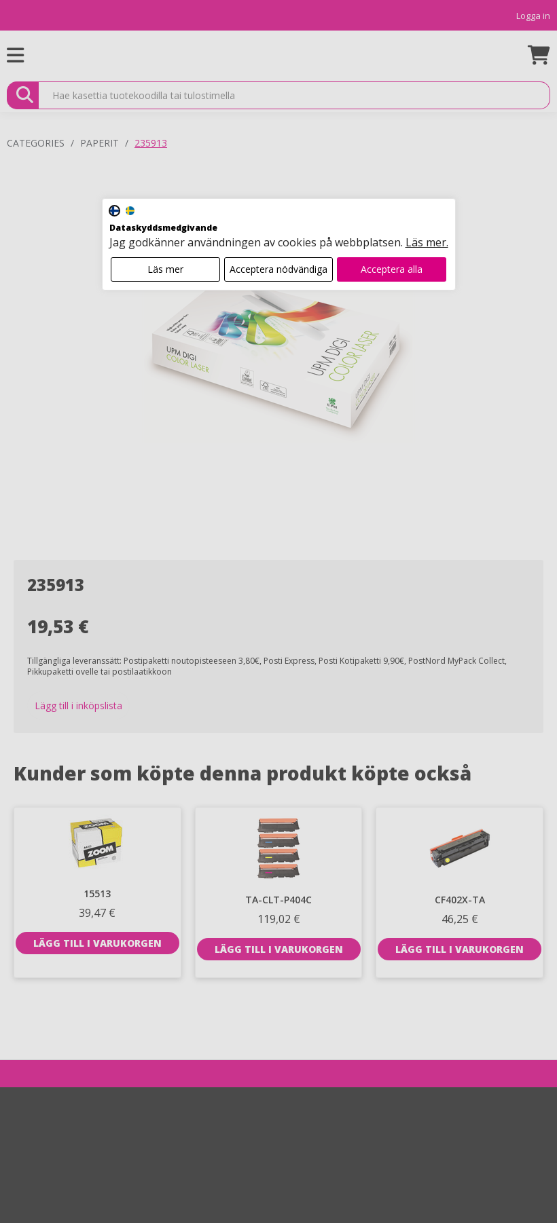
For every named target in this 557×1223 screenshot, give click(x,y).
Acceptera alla (392, 269)
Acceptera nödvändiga (278, 269)
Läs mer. (427, 242)
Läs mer (165, 269)
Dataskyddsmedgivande (163, 228)
